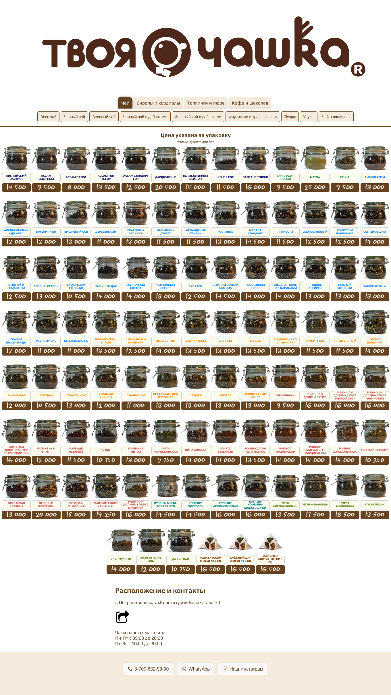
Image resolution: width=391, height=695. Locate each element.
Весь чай (48, 117)
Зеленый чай (104, 117)
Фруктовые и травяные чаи (253, 117)
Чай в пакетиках (336, 117)
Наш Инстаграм (243, 669)
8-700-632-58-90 (148, 669)
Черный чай (74, 117)
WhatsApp (196, 669)
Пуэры (290, 117)
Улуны (308, 117)
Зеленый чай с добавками (198, 117)
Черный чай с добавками (145, 117)
